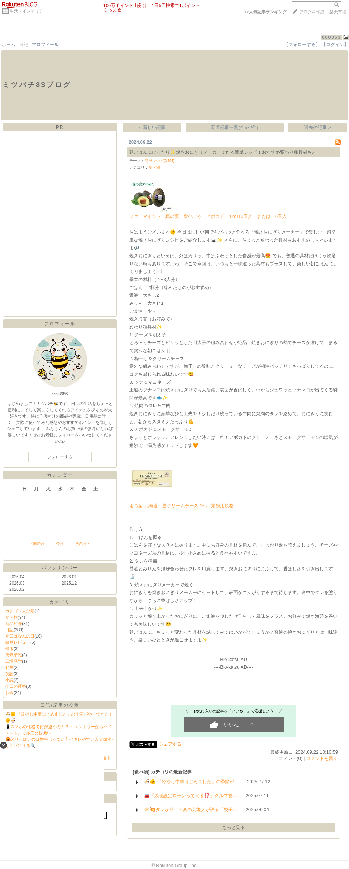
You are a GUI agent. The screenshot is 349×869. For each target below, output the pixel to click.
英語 (9, 673)
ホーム (8, 44)
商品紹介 (13, 623)
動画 (9, 667)
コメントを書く (322, 758)
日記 (23, 44)
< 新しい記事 (152, 127)
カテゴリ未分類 (19, 611)
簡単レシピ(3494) (159, 161)
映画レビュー (17, 642)
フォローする (59, 457)
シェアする (170, 744)
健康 (9, 648)
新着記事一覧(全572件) (234, 127)
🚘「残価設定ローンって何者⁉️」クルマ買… (190, 795)
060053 (331, 37)
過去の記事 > (317, 127)
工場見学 (13, 661)
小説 (9, 680)
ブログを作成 (311, 11)
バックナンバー (60, 567)
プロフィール (45, 44)
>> (265, 11)
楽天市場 (337, 11)
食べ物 (11, 617)
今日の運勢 (15, 686)
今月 (60, 543)
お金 (9, 692)
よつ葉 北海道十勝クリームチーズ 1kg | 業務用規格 (181, 505)
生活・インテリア (26, 11)
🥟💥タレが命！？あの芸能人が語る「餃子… (190, 809)
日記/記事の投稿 (59, 705)
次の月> (82, 543)
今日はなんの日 (19, 636)
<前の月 (37, 543)
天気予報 (13, 655)
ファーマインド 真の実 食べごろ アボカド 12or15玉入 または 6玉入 (208, 216)
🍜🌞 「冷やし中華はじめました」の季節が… (191, 781)
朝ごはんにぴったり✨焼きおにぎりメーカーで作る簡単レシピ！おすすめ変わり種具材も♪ (221, 152)
